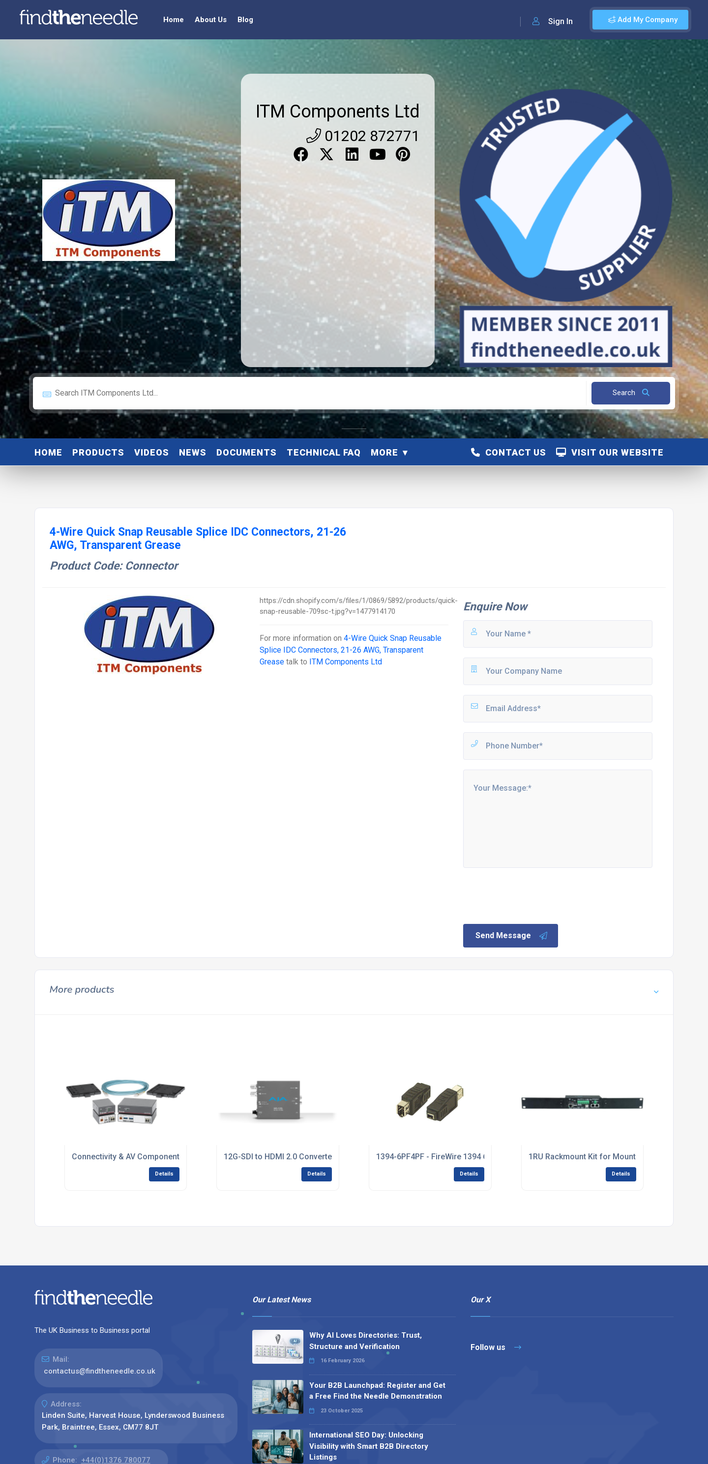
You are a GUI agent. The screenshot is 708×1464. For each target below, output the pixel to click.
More (384, 452)
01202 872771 (363, 135)
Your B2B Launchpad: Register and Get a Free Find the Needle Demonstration (377, 1391)
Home (173, 19)
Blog (245, 19)
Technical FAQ (324, 452)
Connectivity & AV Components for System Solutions (167, 1156)
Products (98, 452)
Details (164, 1174)
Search (631, 392)
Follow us (496, 1347)
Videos (151, 452)
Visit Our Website (610, 452)
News (192, 452)
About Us (211, 19)
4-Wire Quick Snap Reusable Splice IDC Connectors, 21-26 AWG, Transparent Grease (351, 649)
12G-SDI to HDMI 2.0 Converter (279, 1156)
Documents (246, 452)
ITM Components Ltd (338, 111)
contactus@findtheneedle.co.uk (99, 1371)
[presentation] (536, 895)
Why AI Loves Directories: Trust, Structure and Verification (365, 1341)
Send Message (511, 936)
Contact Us (508, 452)
